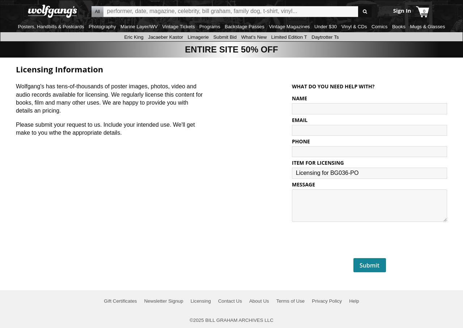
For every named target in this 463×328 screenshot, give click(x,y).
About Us (259, 301)
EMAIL (299, 120)
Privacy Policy (327, 301)
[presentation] (370, 240)
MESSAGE (303, 184)
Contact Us (230, 301)
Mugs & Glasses (427, 26)
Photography (102, 26)
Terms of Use (290, 301)
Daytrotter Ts (325, 37)
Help (354, 301)
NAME (299, 98)
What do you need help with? (333, 86)
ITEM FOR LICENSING (318, 162)
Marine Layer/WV (139, 26)
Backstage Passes (244, 26)
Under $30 (325, 26)
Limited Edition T (289, 37)
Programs (209, 26)
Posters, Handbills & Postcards (51, 26)
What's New (254, 37)
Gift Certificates (120, 301)
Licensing (201, 301)
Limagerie (198, 37)
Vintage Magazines (289, 26)
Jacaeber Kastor (165, 37)
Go (364, 11)
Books (398, 26)
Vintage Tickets (178, 26)
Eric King (133, 37)
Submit (369, 265)
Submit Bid (225, 37)
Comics (379, 26)
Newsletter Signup (163, 301)
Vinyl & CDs (354, 26)
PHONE (301, 141)
